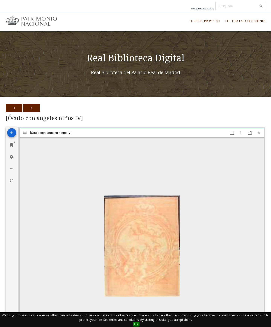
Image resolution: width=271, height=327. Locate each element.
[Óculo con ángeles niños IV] (44, 118)
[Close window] (258, 132)
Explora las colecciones (245, 21)
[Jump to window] (11, 144)
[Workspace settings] (11, 156)
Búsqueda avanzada (202, 8)
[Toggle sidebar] (24, 132)
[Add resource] (11, 132)
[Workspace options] (11, 168)
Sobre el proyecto (205, 21)
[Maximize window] (249, 132)
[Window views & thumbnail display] (231, 132)
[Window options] (240, 132)
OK (136, 324)
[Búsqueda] (240, 6)
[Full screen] (11, 180)
